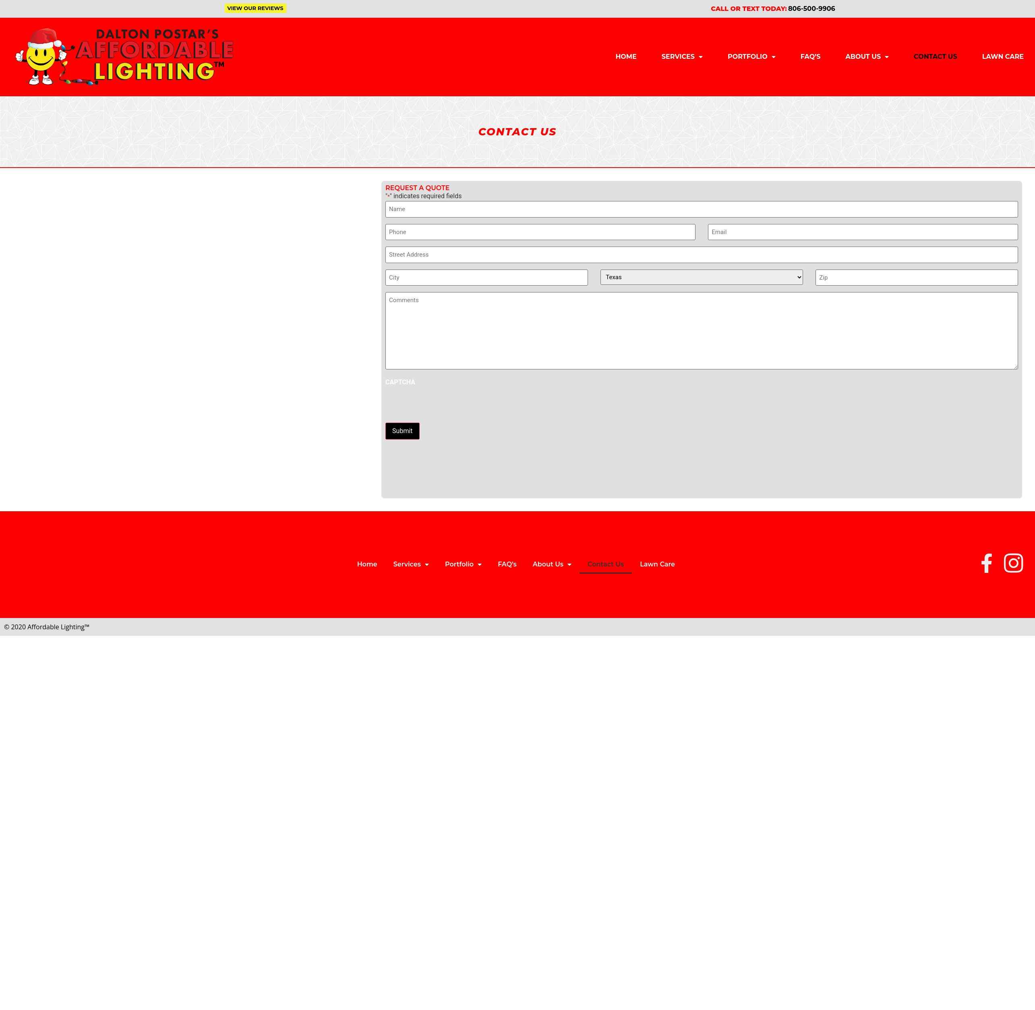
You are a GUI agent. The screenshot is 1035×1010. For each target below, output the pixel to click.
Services (682, 57)
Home (625, 56)
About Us (867, 57)
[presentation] (446, 404)
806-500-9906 (811, 8)
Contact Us (935, 56)
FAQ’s (811, 56)
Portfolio (752, 57)
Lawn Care (1003, 56)
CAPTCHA (400, 382)
